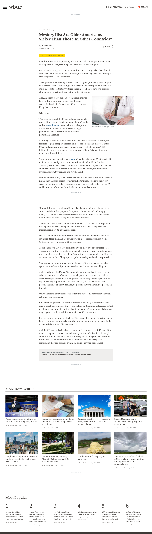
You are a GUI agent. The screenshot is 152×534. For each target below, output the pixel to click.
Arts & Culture (83, 463)
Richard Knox (47, 46)
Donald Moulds (53, 126)
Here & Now (130, 525)
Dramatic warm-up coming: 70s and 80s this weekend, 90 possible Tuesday (55, 459)
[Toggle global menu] (5, 7)
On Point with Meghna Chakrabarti (86, 519)
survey (72, 160)
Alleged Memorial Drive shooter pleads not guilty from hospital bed (128, 421)
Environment (118, 468)
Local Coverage (49, 30)
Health (44, 428)
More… (44, 357)
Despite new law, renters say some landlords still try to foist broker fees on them (21, 459)
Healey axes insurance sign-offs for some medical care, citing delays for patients (58, 421)
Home (40, 30)
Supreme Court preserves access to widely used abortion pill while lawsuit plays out (94, 421)
